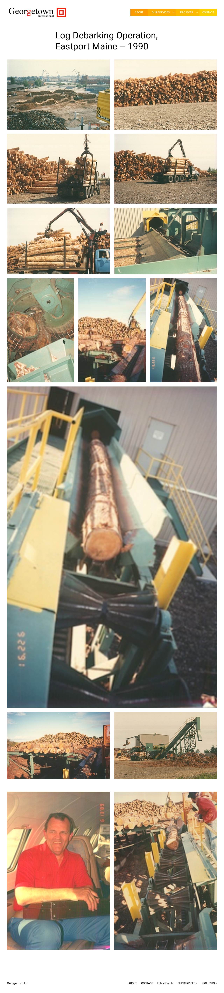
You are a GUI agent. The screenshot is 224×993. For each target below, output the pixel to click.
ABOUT (132, 983)
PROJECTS (186, 12)
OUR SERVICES (161, 12)
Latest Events (165, 983)
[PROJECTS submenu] (197, 12)
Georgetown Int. (17, 983)
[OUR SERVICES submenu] (173, 12)
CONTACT (147, 983)
